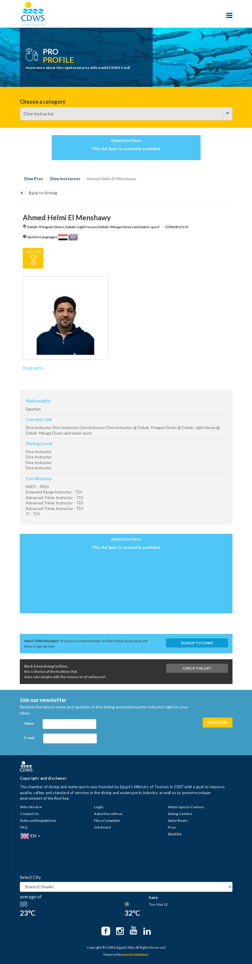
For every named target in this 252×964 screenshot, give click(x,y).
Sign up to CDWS (197, 643)
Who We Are (31, 807)
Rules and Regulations (38, 820)
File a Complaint (107, 820)
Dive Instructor (65, 178)
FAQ (23, 827)
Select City (30, 877)
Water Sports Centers (186, 807)
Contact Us (29, 813)
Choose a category (43, 101)
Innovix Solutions (135, 954)
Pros (172, 827)
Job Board (102, 827)
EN (30, 836)
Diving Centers (180, 813)
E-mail (29, 738)
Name (29, 723)
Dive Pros (33, 178)
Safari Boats (178, 820)
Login (98, 807)
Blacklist (175, 834)
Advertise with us (108, 813)
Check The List (197, 668)
